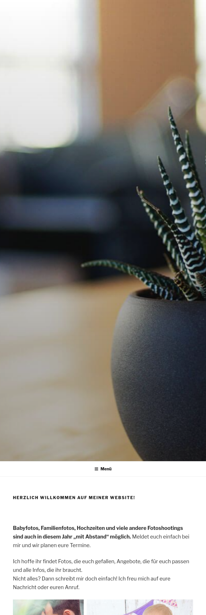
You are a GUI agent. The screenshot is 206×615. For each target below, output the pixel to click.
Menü (103, 468)
